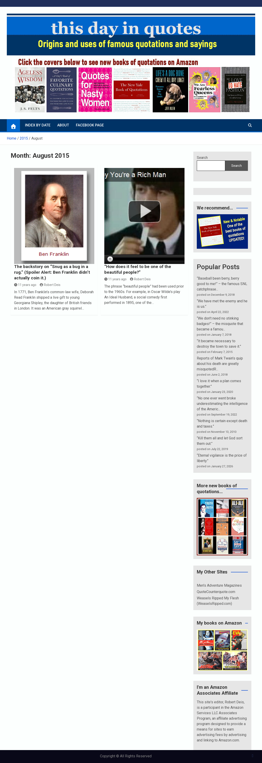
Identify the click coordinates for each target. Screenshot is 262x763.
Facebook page (90, 125)
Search (202, 157)
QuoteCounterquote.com (216, 592)
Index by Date (37, 125)
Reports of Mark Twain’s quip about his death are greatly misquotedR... (220, 363)
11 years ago (25, 285)
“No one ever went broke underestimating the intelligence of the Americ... (222, 403)
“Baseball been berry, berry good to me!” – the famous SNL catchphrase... (222, 283)
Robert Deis (50, 285)
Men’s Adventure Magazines (219, 585)
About (63, 125)
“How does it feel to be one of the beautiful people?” (137, 269)
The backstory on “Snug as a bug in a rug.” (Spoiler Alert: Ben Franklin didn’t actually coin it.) (52, 272)
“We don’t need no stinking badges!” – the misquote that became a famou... (220, 323)
